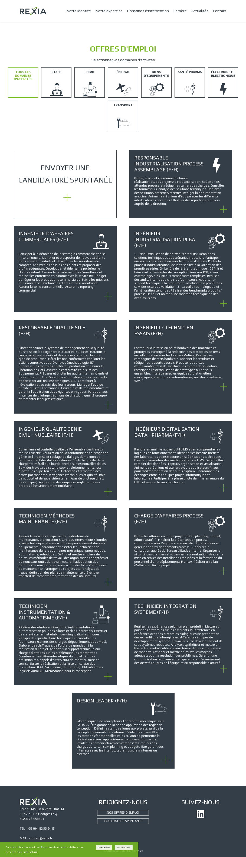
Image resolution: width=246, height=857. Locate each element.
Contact (219, 11)
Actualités (199, 11)
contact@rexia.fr (40, 838)
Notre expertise (109, 11)
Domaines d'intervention (148, 11)
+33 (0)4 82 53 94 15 (41, 828)
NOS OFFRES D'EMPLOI (123, 812)
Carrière (180, 11)
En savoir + (123, 847)
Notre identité (79, 11)
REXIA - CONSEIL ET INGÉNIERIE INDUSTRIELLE (33, 11)
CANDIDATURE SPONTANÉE (123, 821)
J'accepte (104, 847)
